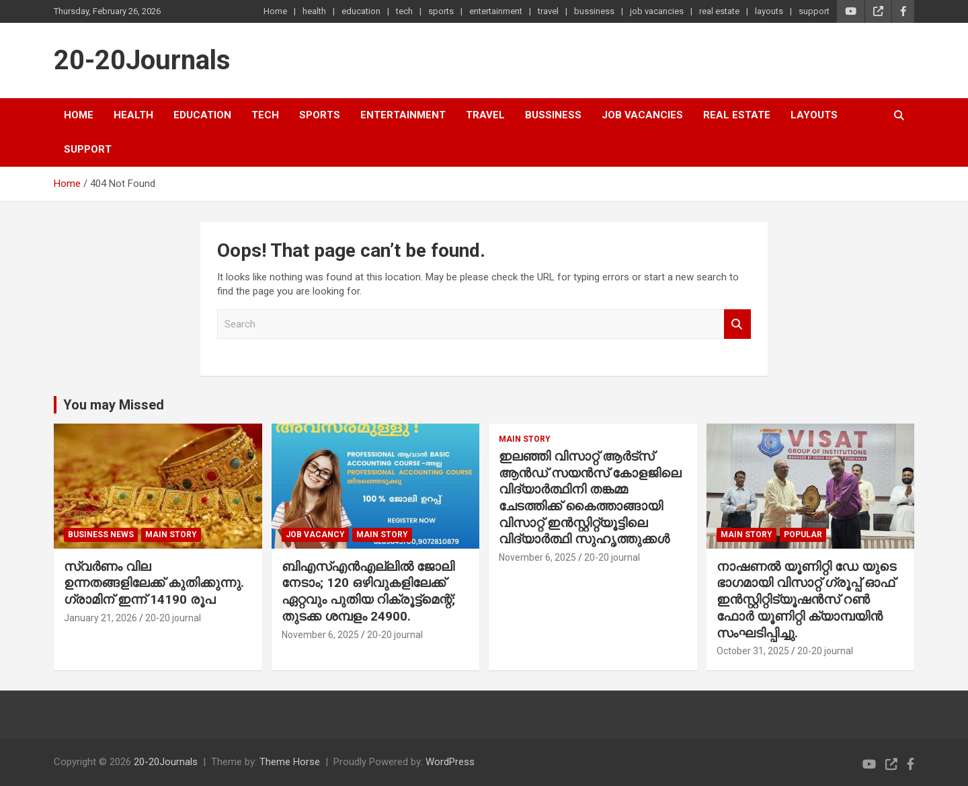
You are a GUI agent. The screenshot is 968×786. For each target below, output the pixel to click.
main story (171, 534)
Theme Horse (289, 762)
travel (548, 11)
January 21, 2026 (100, 618)
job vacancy (315, 534)
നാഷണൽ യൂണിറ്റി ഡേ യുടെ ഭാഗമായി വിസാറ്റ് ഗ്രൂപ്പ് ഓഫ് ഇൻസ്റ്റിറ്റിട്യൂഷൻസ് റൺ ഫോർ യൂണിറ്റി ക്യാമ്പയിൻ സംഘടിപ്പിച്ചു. (806, 600)
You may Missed (113, 405)
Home (275, 11)
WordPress (450, 762)
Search (737, 324)
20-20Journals (142, 60)
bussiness (594, 11)
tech (404, 11)
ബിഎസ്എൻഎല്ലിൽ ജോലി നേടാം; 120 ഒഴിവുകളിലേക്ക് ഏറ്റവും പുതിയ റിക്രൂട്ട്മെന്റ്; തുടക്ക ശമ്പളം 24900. (368, 591)
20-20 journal (173, 618)
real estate (719, 11)
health (314, 11)
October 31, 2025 (753, 650)
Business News (101, 534)
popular (803, 534)
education (360, 11)
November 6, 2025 (320, 634)
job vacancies (657, 11)
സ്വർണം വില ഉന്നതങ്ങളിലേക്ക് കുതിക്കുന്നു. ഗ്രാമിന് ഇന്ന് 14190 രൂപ (154, 583)
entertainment (495, 11)
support (814, 11)
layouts (769, 11)
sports (441, 11)
